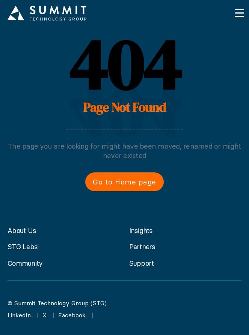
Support (141, 263)
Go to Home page (124, 181)
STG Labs (23, 246)
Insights (141, 230)
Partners (142, 246)
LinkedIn (19, 315)
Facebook (72, 315)
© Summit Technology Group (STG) (57, 303)
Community (25, 263)
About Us (22, 230)
